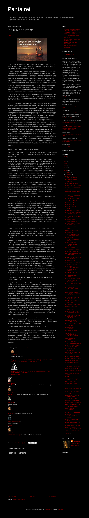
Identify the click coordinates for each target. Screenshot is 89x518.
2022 (65, 161)
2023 (65, 159)
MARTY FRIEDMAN (70, 381)
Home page (32, 496)
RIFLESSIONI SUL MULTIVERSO (70, 349)
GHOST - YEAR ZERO (71, 384)
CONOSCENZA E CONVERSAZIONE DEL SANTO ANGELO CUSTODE (72, 268)
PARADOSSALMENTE (71, 331)
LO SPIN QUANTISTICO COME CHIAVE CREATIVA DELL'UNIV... (72, 294)
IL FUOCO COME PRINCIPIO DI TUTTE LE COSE (72, 213)
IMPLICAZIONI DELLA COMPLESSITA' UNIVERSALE (71, 308)
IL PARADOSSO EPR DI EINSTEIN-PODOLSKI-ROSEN (72, 289)
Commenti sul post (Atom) (19, 499)
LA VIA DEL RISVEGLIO (71, 230)
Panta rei (19, 9)
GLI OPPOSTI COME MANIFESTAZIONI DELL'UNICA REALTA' (71, 334)
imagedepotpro (48, 509)
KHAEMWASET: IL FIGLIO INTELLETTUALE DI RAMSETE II (72, 416)
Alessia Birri (14, 354)
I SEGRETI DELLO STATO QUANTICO (72, 301)
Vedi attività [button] (25, 348)
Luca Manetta (11, 383)
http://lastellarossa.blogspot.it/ (69, 97)
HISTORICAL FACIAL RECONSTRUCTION (71, 220)
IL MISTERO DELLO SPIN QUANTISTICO (72, 298)
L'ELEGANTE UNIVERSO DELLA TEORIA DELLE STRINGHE (72, 30)
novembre (68, 174)
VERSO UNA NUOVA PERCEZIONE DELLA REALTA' (71, 244)
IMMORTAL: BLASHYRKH (72, 400)
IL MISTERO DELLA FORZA (72, 304)
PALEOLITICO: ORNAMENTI (72, 425)
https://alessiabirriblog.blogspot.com (71, 112)
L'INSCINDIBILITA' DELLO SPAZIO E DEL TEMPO (72, 312)
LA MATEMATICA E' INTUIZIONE (70, 328)
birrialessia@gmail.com (68, 146)
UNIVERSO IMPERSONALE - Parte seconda (72, 192)
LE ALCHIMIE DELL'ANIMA (72, 210)
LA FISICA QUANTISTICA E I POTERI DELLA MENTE (72, 248)
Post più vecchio (52, 496)
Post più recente (12, 496)
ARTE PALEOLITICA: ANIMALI (73, 431)
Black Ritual (11, 402)
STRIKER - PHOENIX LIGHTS (73, 368)
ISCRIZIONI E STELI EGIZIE (72, 412)
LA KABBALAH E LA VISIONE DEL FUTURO (73, 254)
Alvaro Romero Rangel (14, 421)
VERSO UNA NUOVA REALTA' (73, 402)
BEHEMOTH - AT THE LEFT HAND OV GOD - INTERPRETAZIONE (72, 397)
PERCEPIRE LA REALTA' (71, 251)
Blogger (61, 509)
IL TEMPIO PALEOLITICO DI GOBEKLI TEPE (72, 224)
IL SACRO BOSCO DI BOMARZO (71, 227)
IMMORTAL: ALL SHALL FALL (73, 386)
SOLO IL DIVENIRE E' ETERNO (71, 339)
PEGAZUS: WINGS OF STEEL (73, 371)
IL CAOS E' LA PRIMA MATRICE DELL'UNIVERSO (73, 342)
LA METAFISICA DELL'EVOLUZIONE (71, 177)
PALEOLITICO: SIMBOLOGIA (72, 423)
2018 (65, 170)
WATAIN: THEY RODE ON (72, 363)
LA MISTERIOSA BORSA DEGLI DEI (71, 180)
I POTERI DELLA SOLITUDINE (73, 185)
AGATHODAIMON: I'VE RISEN (73, 358)
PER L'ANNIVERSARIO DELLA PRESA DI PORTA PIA (73, 405)
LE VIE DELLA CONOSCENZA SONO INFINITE (73, 284)
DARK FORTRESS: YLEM (72, 356)
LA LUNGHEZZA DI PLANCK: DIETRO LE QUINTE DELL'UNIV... (72, 317)
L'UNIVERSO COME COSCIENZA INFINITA (71, 321)
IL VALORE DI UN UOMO (71, 183)
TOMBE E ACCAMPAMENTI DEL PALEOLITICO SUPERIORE (72, 33)
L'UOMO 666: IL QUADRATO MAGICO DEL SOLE (72, 263)
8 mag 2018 (11, 35)
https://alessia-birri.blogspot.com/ (70, 118)
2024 (65, 157)
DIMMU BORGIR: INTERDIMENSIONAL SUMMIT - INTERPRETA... (72, 378)
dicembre (68, 172)
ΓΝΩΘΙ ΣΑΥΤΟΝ (69, 204)
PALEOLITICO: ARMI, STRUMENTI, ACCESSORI (73, 428)
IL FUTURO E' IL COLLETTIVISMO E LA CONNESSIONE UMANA (72, 234)
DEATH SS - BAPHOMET (71, 360)
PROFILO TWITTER (69, 54)
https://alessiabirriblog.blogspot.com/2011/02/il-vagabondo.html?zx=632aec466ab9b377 (71, 128)
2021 (65, 163)
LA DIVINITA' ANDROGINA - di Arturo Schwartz (73, 258)
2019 (65, 168)
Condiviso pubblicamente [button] (14, 348)
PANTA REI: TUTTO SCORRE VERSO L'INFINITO (73, 346)
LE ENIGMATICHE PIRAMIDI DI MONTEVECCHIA (72, 199)
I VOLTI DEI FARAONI (71, 273)
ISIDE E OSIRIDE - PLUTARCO (70, 409)
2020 (65, 165)
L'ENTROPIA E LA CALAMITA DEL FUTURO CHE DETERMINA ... (72, 280)
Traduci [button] (10, 425)
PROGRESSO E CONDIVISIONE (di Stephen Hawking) (73, 239)
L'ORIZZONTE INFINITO (71, 202)
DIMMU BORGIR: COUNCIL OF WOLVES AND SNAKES (73, 365)
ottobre (67, 433)
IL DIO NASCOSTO (70, 260)
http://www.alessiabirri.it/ (68, 122)
